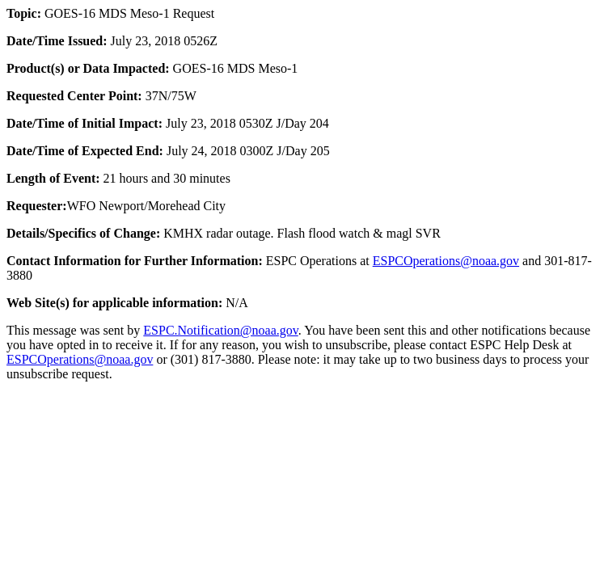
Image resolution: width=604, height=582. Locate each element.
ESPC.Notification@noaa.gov (220, 330)
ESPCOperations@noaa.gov (446, 261)
